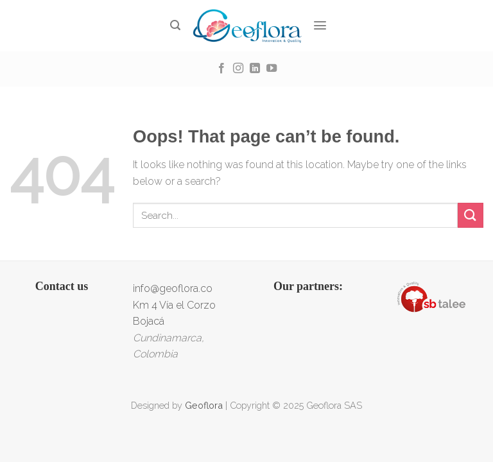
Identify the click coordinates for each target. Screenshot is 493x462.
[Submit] (470, 215)
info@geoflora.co (172, 288)
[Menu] (320, 25)
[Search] (175, 25)
